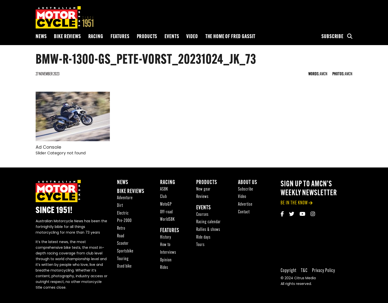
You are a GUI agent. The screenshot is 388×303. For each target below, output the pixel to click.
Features (120, 37)
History (165, 237)
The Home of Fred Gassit (230, 37)
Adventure (125, 198)
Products (147, 37)
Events (172, 37)
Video (192, 37)
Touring (123, 259)
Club (163, 196)
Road (120, 236)
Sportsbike (125, 251)
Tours (200, 245)
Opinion (166, 260)
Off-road (166, 212)
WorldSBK (167, 219)
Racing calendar (208, 222)
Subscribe (332, 37)
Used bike (124, 266)
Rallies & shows (208, 229)
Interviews (168, 252)
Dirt (120, 205)
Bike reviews (67, 37)
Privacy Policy (323, 270)
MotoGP (166, 204)
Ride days (203, 237)
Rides (164, 267)
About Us (247, 183)
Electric (123, 213)
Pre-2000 (124, 221)
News (41, 37)
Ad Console (48, 147)
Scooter (123, 243)
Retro (121, 228)
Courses (202, 214)
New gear (203, 189)
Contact (244, 212)
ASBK (164, 189)
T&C (304, 270)
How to (165, 245)
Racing (95, 37)
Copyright (288, 270)
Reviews (202, 196)
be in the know (294, 203)
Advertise (245, 204)
